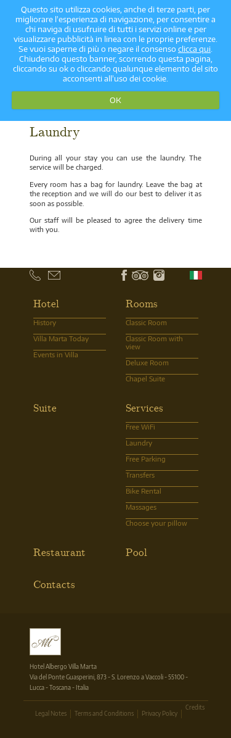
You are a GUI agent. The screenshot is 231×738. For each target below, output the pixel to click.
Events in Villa (55, 354)
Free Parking (146, 459)
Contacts (54, 583)
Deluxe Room (147, 363)
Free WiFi (140, 427)
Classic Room (146, 322)
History (44, 322)
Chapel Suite (145, 379)
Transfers (140, 475)
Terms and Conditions (104, 713)
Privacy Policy (159, 713)
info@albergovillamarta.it (64, 275)
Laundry (139, 443)
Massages (141, 507)
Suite (45, 407)
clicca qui (194, 49)
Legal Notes (51, 713)
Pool (136, 551)
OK (115, 100)
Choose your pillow (156, 523)
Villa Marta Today (61, 338)
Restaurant (59, 551)
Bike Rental (143, 491)
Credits (195, 707)
